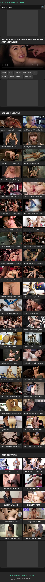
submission (28, 77)
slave (10, 73)
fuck (29, 73)
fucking (5, 77)
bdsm (12, 77)
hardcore (18, 73)
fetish (4, 73)
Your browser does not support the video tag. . (22, 57)
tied (24, 73)
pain (34, 73)
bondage (19, 77)
